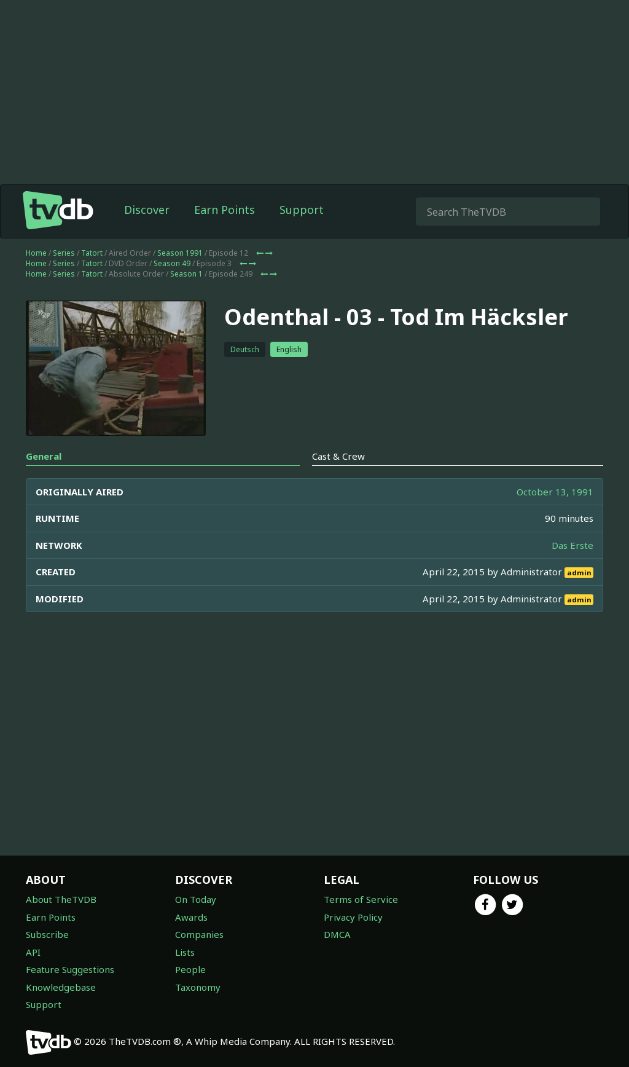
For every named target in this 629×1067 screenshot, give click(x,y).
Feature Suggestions (70, 969)
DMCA (337, 934)
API (33, 952)
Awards (191, 917)
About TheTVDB (61, 899)
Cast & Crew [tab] (338, 456)
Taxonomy (198, 987)
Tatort (92, 253)
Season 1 (186, 274)
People (190, 969)
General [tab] (43, 456)
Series (64, 253)
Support (301, 209)
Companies (199, 934)
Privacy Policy (353, 917)
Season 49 (172, 263)
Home (36, 253)
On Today (195, 899)
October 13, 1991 (555, 492)
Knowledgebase (61, 987)
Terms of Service (361, 899)
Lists (185, 952)
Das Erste (572, 545)
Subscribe (47, 934)
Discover (147, 209)
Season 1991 (180, 253)
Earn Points (224, 209)
